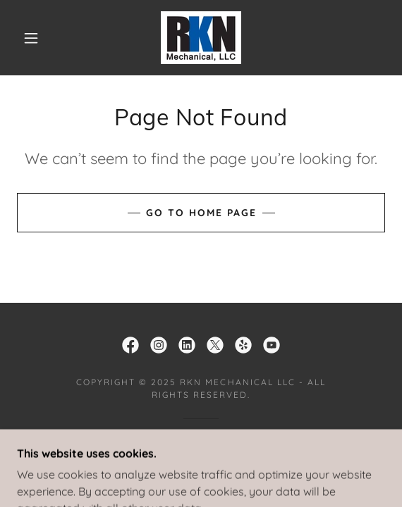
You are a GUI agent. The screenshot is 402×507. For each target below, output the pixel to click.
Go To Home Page (201, 212)
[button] (35, 38)
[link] (201, 37)
